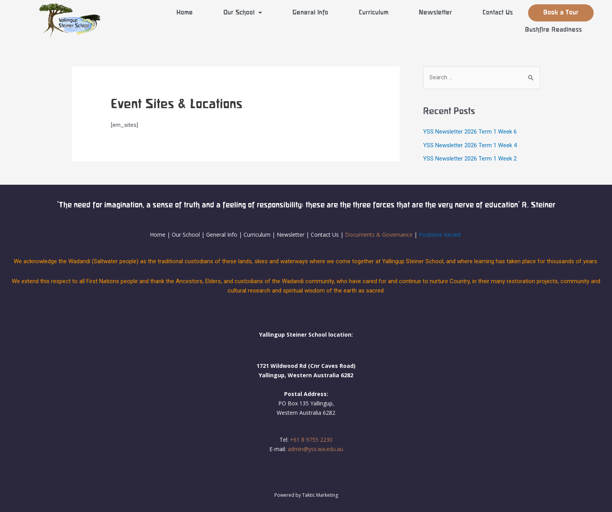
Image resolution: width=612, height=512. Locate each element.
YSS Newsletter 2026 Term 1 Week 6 (470, 131)
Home (184, 13)
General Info (310, 13)
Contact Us (497, 13)
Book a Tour (560, 13)
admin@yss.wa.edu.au (315, 448)
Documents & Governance (379, 234)
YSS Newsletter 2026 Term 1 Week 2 (470, 158)
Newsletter (435, 13)
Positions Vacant (440, 234)
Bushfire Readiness (553, 30)
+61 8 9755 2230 (311, 439)
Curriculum (373, 13)
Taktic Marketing (320, 495)
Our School (242, 13)
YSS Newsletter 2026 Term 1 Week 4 (470, 144)
